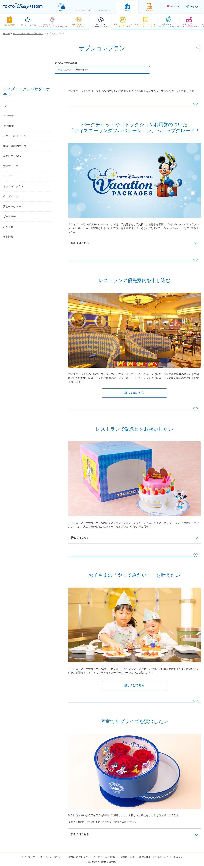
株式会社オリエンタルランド (153, 857)
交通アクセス (10, 166)
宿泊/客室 (8, 126)
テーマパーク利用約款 (104, 857)
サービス (8, 176)
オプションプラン (13, 186)
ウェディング (10, 196)
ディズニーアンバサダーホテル (73, 69)
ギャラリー (9, 216)
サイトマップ (28, 857)
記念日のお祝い (12, 156)
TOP (5, 105)
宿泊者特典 (9, 116)
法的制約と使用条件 (78, 857)
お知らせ (8, 226)
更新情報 (8, 236)
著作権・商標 (127, 857)
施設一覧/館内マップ (14, 146)
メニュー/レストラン (14, 136)
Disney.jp (177, 857)
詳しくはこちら (134, 392)
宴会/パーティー (12, 206)
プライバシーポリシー (51, 857)
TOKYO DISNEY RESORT (23, 6)
